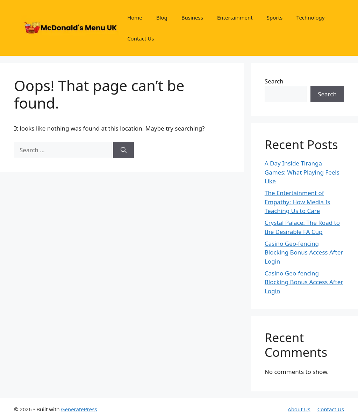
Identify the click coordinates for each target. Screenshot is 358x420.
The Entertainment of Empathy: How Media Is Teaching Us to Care (297, 202)
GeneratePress (79, 409)
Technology (310, 17)
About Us (299, 409)
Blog (161, 17)
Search (274, 81)
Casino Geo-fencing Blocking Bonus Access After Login (304, 252)
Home (134, 17)
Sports (274, 17)
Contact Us (140, 38)
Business (192, 17)
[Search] (123, 150)
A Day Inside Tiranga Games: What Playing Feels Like (302, 172)
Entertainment (235, 17)
